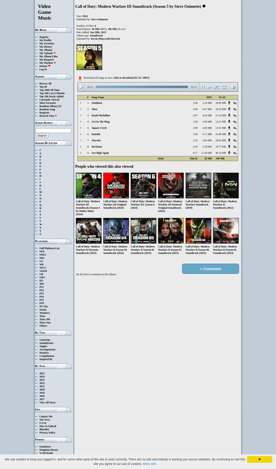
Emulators (45, 446)
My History (45, 46)
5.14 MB (207, 102)
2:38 (195, 102)
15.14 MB (220, 115)
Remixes (44, 352)
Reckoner (97, 146)
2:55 (195, 140)
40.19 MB (220, 152)
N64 (41, 257)
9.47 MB (207, 109)
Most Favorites (47, 102)
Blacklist (44, 429)
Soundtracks (46, 343)
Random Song (47, 109)
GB (41, 274)
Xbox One (45, 322)
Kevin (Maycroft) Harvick (105, 38)
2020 (42, 389)
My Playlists (47, 62)
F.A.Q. (43, 422)
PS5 (41, 299)
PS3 (41, 293)
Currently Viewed (49, 99)
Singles (43, 346)
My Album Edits (48, 56)
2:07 (195, 115)
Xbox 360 (44, 319)
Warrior (96, 140)
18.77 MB (220, 146)
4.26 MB (207, 115)
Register (44, 37)
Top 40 (43, 86)
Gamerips (44, 339)
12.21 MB (220, 121)
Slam (94, 109)
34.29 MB (220, 109)
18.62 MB (220, 140)
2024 (42, 376)
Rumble (96, 134)
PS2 (41, 290)
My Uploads (47, 53)
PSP (41, 303)
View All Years (47, 402)
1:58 (195, 121)
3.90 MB (207, 121)
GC (41, 261)
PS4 (41, 296)
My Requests (46, 59)
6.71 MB (207, 134)
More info (149, 464)
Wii (41, 264)
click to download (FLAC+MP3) (131, 77)
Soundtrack (96, 35)
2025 (42, 373)
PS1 (41, 287)
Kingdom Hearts (48, 449)
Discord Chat (48, 115)
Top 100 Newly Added (51, 96)
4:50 (195, 109)
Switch (43, 270)
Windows (44, 312)
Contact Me (45, 416)
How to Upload (47, 426)
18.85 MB (220, 102)
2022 (42, 383)
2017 (42, 399)
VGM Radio (46, 453)
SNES (42, 254)
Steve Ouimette (99, 19)
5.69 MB (207, 140)
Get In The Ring (101, 121)
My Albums (45, 49)
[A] (59, 106)
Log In (43, 69)
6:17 (195, 152)
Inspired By (45, 359)
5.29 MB (207, 146)
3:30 (195, 134)
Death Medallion (101, 115)
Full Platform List (49, 248)
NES (41, 251)
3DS (41, 283)
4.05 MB (207, 127)
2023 (42, 379)
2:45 (195, 146)
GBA (42, 277)
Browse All (45, 83)
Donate (44, 66)
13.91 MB (220, 127)
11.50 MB (206, 152)
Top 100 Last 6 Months (52, 93)
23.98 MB (220, 134)
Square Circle (99, 127)
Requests (44, 112)
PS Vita (43, 306)
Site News (44, 419)
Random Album (48, 106)
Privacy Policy (47, 432)
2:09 (195, 127)
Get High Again (100, 152)
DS (41, 280)
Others (43, 325)
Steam (42, 309)
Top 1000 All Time (49, 90)
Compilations (46, 355)
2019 (42, 392)
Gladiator (97, 102)
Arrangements (47, 349)
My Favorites (46, 43)
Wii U (42, 267)
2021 (42, 386)
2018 (42, 396)
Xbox (42, 316)
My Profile (45, 40)
